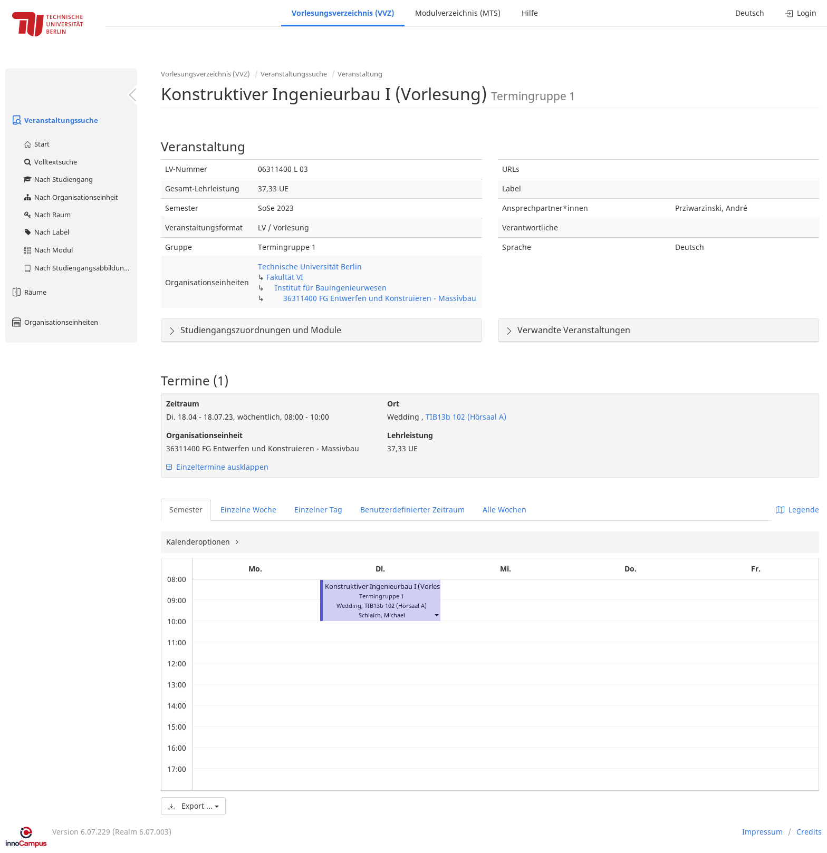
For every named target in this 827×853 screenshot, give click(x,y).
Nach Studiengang (58, 179)
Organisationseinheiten (54, 322)
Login (800, 13)
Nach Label (46, 232)
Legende (797, 510)
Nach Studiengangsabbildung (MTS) (80, 268)
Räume (28, 292)
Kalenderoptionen (199, 542)
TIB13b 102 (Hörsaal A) (465, 417)
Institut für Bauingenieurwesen (331, 288)
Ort (393, 404)
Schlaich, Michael (382, 615)
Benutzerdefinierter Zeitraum (412, 510)
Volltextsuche (50, 162)
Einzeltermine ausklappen (217, 467)
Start (36, 144)
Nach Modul (48, 250)
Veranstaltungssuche (54, 120)
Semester (186, 510)
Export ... (193, 806)
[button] (436, 614)
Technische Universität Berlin (310, 266)
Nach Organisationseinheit (70, 197)
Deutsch (749, 13)
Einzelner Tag (318, 510)
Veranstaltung (360, 74)
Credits (809, 832)
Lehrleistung (410, 435)
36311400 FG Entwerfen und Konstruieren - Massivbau (379, 298)
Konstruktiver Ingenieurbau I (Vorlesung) (390, 586)
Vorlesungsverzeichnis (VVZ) (343, 13)
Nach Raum (47, 214)
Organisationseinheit (204, 435)
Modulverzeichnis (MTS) (458, 13)
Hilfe (530, 13)
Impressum (762, 832)
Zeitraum (182, 404)
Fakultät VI (284, 277)
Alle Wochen (504, 510)
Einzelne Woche (248, 510)
